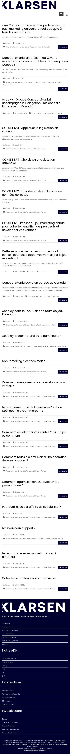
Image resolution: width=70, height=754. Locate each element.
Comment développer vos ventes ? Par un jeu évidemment (34, 434)
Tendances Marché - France (36, 149)
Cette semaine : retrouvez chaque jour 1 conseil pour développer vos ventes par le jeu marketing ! (34, 254)
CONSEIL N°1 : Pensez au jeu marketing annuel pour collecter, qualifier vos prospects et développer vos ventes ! (33, 226)
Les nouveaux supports (18, 528)
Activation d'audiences (10, 630)
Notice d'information (9, 698)
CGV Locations (7, 701)
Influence (5, 644)
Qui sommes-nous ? (9, 659)
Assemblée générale (9, 733)
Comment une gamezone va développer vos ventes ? (33, 384)
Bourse (4, 719)
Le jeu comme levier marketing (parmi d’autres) (29, 555)
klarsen (8, 43)
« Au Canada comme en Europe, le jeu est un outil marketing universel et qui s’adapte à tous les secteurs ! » (33, 28)
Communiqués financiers (10, 722)
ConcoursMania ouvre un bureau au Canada (34, 283)
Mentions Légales (8, 691)
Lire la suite (63, 47)
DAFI (3, 676)
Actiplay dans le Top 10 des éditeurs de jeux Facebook (32, 312)
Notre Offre (6, 623)
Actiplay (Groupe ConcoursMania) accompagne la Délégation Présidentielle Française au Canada (31, 103)
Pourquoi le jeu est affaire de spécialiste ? (31, 507)
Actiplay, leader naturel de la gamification (31, 336)
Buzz (7, 47)
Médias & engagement (10, 641)
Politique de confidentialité (11, 694)
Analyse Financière (8, 726)
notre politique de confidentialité (44, 748)
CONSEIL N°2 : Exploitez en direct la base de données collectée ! (32, 193)
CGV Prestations (7, 704)
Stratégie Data (7, 627)
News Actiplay (24, 47)
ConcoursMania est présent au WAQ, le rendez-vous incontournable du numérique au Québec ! (35, 61)
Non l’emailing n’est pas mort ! (23, 361)
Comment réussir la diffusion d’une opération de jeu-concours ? (34, 458)
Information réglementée (10, 729)
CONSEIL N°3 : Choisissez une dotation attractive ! (28, 161)
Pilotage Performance (9, 637)
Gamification (14, 47)
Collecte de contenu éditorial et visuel (29, 578)
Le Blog (4, 666)
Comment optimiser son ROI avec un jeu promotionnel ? (30, 483)
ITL (3, 673)
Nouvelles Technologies (24, 82)
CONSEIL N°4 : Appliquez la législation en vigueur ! (30, 129)
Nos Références (7, 662)
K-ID (3, 669)
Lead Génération (8, 634)
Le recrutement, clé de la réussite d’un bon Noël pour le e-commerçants (32, 409)
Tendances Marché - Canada (40, 47)
